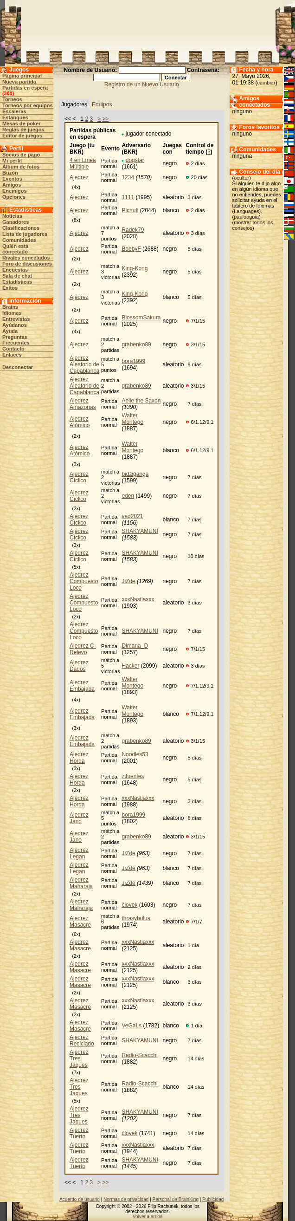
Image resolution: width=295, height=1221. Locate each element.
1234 (128, 177)
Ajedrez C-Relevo (83, 649)
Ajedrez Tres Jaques (79, 1058)
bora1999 (133, 361)
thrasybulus (136, 918)
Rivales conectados (26, 257)
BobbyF (131, 249)
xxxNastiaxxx (138, 599)
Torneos (12, 99)
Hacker (130, 665)
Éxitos (10, 288)
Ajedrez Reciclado (82, 1040)
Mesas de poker (21, 123)
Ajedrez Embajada (82, 685)
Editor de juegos (22, 135)
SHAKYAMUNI (140, 531)
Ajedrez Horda (79, 757)
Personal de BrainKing (175, 1199)
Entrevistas (16, 319)
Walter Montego (132, 418)
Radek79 (133, 230)
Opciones (14, 197)
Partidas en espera (25, 88)
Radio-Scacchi (139, 1055)
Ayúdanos (14, 325)
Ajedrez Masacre (80, 921)
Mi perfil (12, 160)
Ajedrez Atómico (80, 422)
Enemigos (14, 191)
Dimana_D (135, 646)
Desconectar (17, 367)
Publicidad (213, 1199)
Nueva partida (19, 81)
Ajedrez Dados (79, 665)
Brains (10, 307)
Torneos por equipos (27, 105)
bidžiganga (135, 474)
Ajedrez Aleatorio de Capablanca (84, 364)
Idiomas (12, 313)
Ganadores (15, 222)
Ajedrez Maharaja (81, 883)
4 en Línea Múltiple (83, 163)
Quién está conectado (15, 248)
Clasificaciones (20, 228)
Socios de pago (21, 154)
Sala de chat (17, 276)
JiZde (128, 581)
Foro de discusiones (27, 263)
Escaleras (14, 111)
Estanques (15, 117)
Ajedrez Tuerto (79, 1133)
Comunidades (19, 240)
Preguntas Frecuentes (16, 339)
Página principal (22, 75)
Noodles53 (135, 754)
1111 (128, 197)
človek (129, 905)
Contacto (13, 348)
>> (105, 119)
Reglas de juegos (23, 129)
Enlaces (12, 354)
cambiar (266, 82)
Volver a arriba (147, 1216)
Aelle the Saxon (141, 400)
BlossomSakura (141, 317)
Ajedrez (79, 177)
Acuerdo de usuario (79, 1199)
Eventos (12, 179)
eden (128, 496)
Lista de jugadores (24, 234)
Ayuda (10, 331)
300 (8, 93)
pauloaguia (246, 217)
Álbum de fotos (20, 166)
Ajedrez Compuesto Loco (84, 581)
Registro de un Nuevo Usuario (141, 84)
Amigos (11, 185)
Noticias (12, 216)
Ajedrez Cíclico (79, 477)
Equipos (102, 104)
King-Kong (135, 268)
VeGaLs (131, 1025)
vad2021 (132, 516)
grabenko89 (136, 344)
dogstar (135, 160)
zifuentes (133, 776)
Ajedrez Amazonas (83, 403)
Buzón (10, 172)
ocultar (241, 178)
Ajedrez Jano (79, 818)
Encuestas (15, 270)
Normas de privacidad (125, 1199)
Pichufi (130, 210)
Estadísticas (17, 282)
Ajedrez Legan (79, 853)
